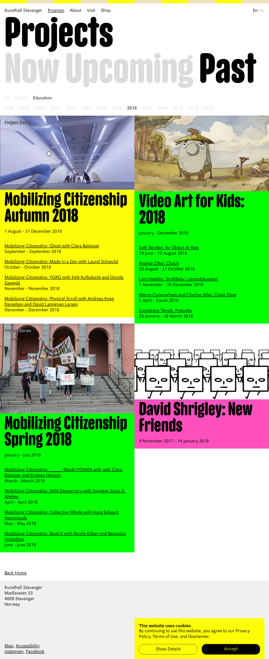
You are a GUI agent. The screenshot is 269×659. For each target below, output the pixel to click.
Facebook (35, 651)
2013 (208, 108)
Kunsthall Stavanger (23, 10)
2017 (147, 108)
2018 (132, 108)
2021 (86, 108)
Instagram (14, 651)
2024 (40, 108)
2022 (70, 108)
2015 (178, 108)
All (7, 98)
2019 (116, 108)
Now (32, 70)
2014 (193, 108)
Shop (106, 10)
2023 (55, 108)
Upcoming (129, 70)
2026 (9, 108)
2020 (101, 108)
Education (42, 98)
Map (8, 646)
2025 (25, 108)
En (255, 10)
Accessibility (28, 646)
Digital (21, 98)
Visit (91, 10)
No (262, 10)
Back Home (15, 573)
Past (227, 70)
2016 (162, 108)
